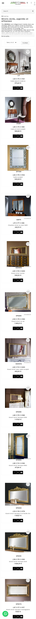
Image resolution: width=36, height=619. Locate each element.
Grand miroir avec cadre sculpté (18, 369)
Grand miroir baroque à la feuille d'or (17, 513)
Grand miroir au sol (18, 321)
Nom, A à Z (12, 42)
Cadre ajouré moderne (17, 81)
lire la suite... (5, 36)
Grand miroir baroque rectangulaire (18, 609)
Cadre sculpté (18, 177)
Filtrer (25, 43)
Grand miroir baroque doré (18, 561)
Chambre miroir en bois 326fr (18, 225)
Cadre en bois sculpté (18, 129)
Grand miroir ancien (18, 273)
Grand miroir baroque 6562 (18, 465)
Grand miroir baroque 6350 (18, 417)
